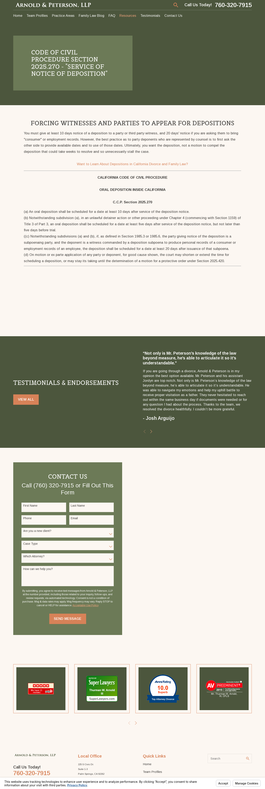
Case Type (30, 543)
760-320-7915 (233, 5)
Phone (27, 518)
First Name (30, 505)
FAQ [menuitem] (111, 15)
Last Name (78, 505)
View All (26, 399)
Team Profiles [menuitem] (37, 15)
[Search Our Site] (247, 758)
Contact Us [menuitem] (173, 15)
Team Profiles (152, 771)
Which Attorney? (34, 556)
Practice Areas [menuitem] (63, 15)
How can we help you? (38, 569)
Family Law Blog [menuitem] (91, 15)
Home (147, 764)
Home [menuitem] (17, 15)
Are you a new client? (37, 530)
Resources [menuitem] (127, 15)
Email (74, 518)
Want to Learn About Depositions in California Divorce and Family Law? (132, 164)
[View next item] (151, 431)
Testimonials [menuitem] (150, 15)
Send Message (67, 618)
